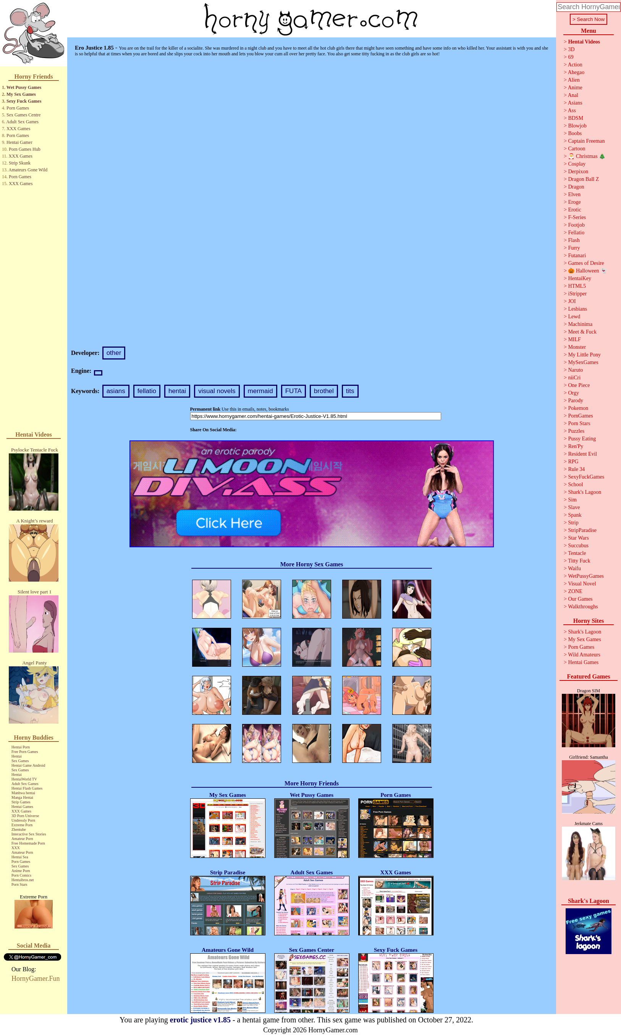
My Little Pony (584, 355)
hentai (177, 391)
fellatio (146, 391)
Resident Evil (582, 454)
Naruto (575, 370)
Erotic (574, 210)
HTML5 (577, 286)
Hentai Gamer (19, 142)
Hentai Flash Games (26, 788)
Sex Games (20, 761)
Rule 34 (576, 469)
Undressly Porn (23, 820)
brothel (324, 391)
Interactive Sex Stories (28, 834)
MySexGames (583, 362)
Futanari (577, 255)
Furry (574, 248)
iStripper (577, 294)
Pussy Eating (582, 439)
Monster (577, 347)
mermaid (260, 391)
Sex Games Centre (23, 115)
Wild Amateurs (584, 655)
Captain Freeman (586, 141)
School (575, 484)
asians (116, 391)
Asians (575, 103)
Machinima (580, 324)
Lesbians (577, 309)
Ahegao (576, 72)
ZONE (575, 591)
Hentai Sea (19, 857)
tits (350, 391)
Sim (572, 500)
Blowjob (577, 126)
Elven (574, 194)
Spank (574, 515)
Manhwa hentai (23, 793)
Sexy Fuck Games (23, 101)
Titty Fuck (579, 561)
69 (570, 57)
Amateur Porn (22, 839)
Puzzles (576, 431)
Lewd (574, 316)
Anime (575, 87)
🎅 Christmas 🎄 (586, 156)
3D (571, 49)
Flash (573, 240)
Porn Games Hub (24, 149)
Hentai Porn (20, 747)
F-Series (577, 217)
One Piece (579, 385)
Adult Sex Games (22, 121)
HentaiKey (579, 278)
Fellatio (576, 232)
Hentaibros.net (22, 880)
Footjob (576, 225)
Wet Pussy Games (23, 87)
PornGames (580, 416)
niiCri (574, 377)
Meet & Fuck (582, 332)
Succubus (578, 545)
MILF (574, 339)
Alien (574, 80)
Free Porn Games (24, 752)
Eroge (574, 202)
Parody (575, 400)
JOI (572, 301)
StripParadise (582, 530)
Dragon (576, 187)
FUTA (293, 391)
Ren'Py (575, 446)
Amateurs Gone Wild (27, 169)
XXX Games (18, 128)
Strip (573, 523)
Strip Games (21, 802)
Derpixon (578, 171)
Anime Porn (20, 871)
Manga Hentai (22, 797)
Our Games (580, 599)
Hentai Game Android (28, 765)
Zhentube (18, 829)
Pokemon (578, 408)
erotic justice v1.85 (200, 1020)
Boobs (575, 133)
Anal (573, 95)
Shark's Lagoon (584, 492)
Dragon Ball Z (583, 179)
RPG (573, 461)
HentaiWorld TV (24, 779)
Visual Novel (582, 584)
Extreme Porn (21, 825)
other (114, 352)
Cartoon (576, 149)
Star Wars (578, 538)
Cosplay (576, 164)
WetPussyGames (586, 576)
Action (575, 65)
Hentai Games (22, 806)
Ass (572, 110)
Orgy (573, 393)
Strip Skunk (20, 163)
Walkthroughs (583, 606)
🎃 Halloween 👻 (587, 271)
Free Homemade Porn (28, 843)
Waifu (574, 568)
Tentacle (577, 553)
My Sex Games (21, 94)
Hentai (16, 756)
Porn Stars (19, 884)
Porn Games (17, 108)
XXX (15, 848)
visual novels (216, 391)
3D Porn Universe (25, 816)
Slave (574, 507)
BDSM (575, 118)
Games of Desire (586, 263)
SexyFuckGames (586, 477)
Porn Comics (21, 875)
